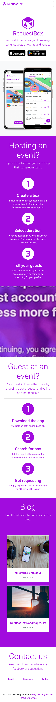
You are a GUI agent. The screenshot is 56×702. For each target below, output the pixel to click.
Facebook (28, 679)
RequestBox (12, 4)
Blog (33, 694)
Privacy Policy (45, 694)
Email (10, 679)
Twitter (45, 679)
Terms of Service (28, 698)
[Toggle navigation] (50, 4)
